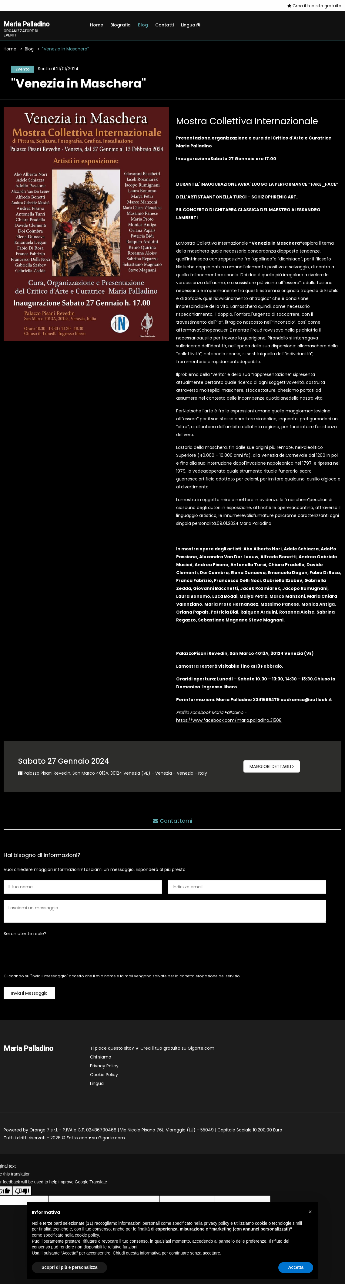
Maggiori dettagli (272, 768)
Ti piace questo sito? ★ (152, 1050)
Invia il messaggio (29, 995)
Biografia (120, 25)
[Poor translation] (22, 1192)
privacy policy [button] (216, 1223)
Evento (20, 70)
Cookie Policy (104, 1076)
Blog (143, 25)
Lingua (190, 25)
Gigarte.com (111, 1140)
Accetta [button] (295, 1267)
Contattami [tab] (172, 821)
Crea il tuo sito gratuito (314, 6)
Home (96, 25)
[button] (310, 1212)
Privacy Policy (104, 1068)
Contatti (164, 25)
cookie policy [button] (87, 1235)
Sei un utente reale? (25, 935)
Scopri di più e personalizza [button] (69, 1267)
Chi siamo (100, 1059)
